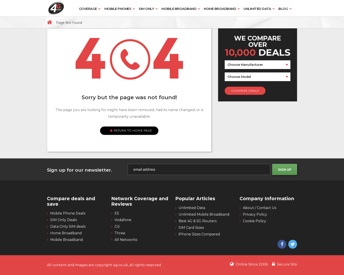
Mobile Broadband (178, 9)
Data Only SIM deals (68, 226)
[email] (199, 169)
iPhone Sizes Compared (199, 234)
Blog (283, 9)
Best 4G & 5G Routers (198, 221)
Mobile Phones (117, 9)
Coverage (88, 9)
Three (120, 233)
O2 (117, 226)
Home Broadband (220, 9)
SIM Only (146, 9)
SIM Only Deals (63, 220)
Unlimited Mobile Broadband (204, 214)
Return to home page (131, 130)
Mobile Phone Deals (67, 213)
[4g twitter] (292, 245)
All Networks (126, 240)
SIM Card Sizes (191, 228)
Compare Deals (245, 90)
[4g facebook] (281, 245)
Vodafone (123, 220)
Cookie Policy (254, 221)
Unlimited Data (257, 9)
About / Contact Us (259, 208)
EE (117, 213)
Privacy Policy (255, 214)
